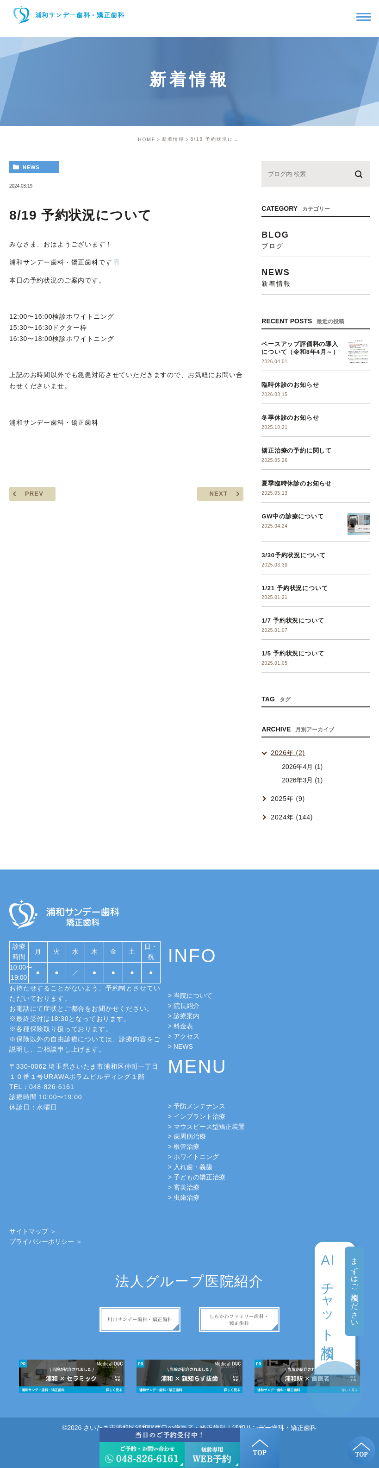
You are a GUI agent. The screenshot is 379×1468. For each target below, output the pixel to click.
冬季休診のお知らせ (290, 417)
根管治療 (186, 1146)
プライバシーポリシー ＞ (45, 1241)
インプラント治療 (199, 1116)
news (31, 167)
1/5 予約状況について (292, 653)
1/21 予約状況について (294, 588)
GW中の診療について (292, 516)
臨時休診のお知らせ (290, 384)
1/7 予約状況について (292, 620)
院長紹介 (186, 1005)
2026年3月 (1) (302, 780)
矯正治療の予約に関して (296, 450)
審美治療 (186, 1187)
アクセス (186, 1036)
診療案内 (186, 1016)
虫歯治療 (186, 1197)
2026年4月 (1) (302, 766)
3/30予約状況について (293, 555)
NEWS (183, 1046)
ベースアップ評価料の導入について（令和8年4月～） (300, 347)
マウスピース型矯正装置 (209, 1126)
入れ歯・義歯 (193, 1167)
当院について (193, 995)
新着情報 (173, 139)
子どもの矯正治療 (199, 1177)
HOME (146, 139)
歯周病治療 (190, 1136)
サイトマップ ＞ (32, 1231)
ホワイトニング (196, 1156)
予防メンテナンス (199, 1106)
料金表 (183, 1026)
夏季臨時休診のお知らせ (296, 483)
